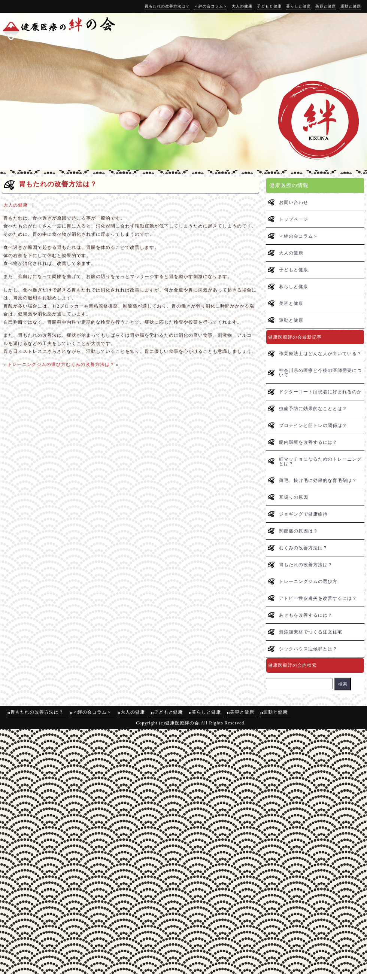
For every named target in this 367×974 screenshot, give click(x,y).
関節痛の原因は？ (298, 531)
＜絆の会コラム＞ (210, 6)
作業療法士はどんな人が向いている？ (320, 353)
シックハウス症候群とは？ (308, 648)
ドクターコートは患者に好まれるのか (320, 391)
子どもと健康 (269, 6)
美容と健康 (325, 6)
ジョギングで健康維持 (303, 514)
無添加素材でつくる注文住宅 (310, 632)
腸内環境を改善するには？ (308, 442)
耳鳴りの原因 (293, 497)
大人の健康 (242, 6)
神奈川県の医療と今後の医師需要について (320, 373)
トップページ (293, 219)
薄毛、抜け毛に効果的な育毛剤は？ (318, 480)
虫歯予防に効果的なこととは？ (313, 408)
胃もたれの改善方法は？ (167, 6)
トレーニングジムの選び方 (36, 364)
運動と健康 (350, 6)
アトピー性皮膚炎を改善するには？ (318, 598)
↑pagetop (355, 699)
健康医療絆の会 (182, 723)
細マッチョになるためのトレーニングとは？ (320, 461)
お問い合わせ (293, 202)
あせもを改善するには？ (306, 615)
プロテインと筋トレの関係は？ (313, 425)
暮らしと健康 (298, 6)
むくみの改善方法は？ (90, 364)
